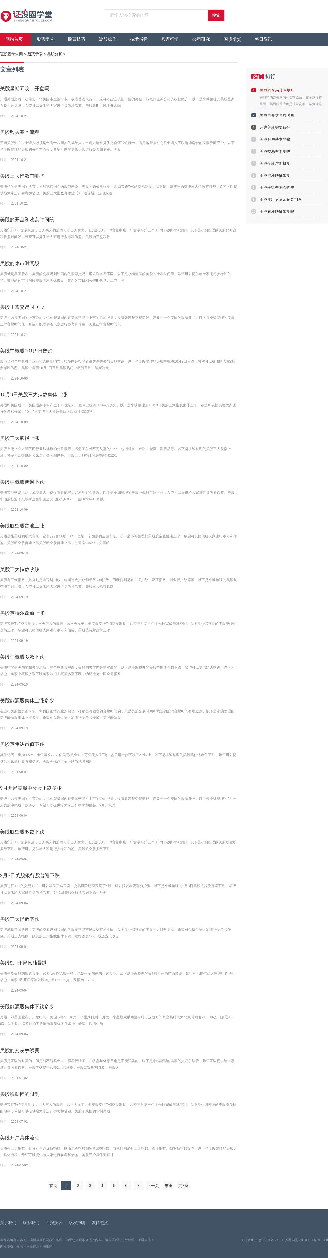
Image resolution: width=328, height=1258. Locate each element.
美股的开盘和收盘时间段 (27, 219)
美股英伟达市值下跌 (22, 744)
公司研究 (201, 39)
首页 (53, 1185)
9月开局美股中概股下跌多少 (31, 788)
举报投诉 (54, 1222)
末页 (168, 1185)
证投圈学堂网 (11, 54)
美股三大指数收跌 (19, 569)
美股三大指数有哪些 (22, 176)
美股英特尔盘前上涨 (22, 613)
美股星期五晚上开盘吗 (24, 88)
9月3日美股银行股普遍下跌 (30, 875)
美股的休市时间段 (19, 263)
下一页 (153, 1185)
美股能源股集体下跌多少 (27, 1006)
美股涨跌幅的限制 (19, 1094)
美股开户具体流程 (19, 1138)
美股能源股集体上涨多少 (27, 700)
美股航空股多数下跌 (22, 831)
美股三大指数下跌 (19, 919)
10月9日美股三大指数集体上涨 (33, 394)
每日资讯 (263, 39)
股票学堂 (45, 39)
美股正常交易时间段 (22, 307)
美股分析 (54, 54)
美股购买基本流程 (19, 132)
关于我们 (8, 1222)
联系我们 (31, 1222)
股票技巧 (76, 39)
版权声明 (77, 1222)
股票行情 (170, 39)
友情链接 (100, 1222)
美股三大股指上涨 (19, 438)
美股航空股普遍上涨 (22, 525)
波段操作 (107, 39)
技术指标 (139, 39)
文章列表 (12, 69)
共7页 (183, 1185)
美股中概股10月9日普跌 (26, 351)
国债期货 (232, 39)
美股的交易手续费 (19, 1050)
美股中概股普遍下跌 (22, 482)
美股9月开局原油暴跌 (23, 963)
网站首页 (14, 39)
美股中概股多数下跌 (22, 657)
